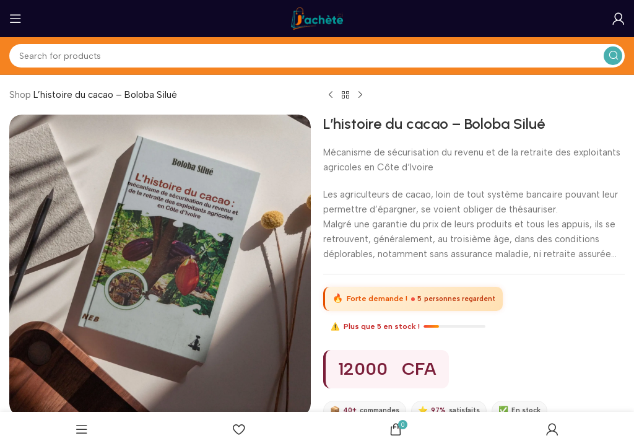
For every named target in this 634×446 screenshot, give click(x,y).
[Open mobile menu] (15, 18)
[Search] (317, 56)
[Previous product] (330, 95)
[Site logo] (317, 18)
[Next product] (360, 95)
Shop (20, 94)
